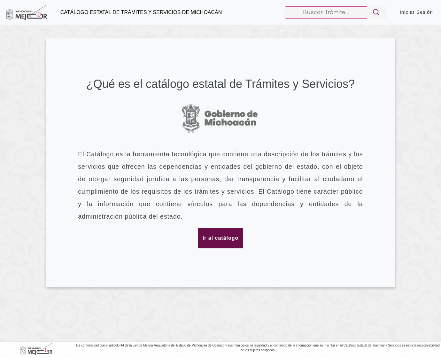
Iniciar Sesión (416, 12)
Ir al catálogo (221, 238)
